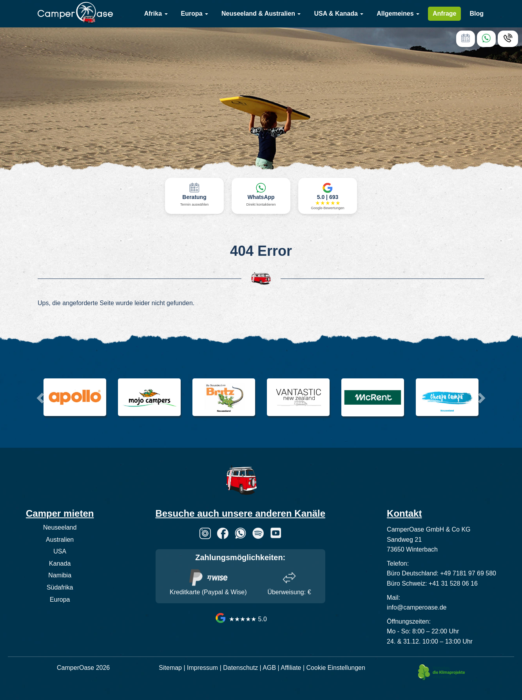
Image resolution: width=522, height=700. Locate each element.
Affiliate (291, 667)
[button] (39, 395)
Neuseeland (59, 527)
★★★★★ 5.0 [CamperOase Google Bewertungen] (240, 619)
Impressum (202, 667)
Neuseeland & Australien (261, 13)
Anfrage (444, 13)
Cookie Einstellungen (335, 667)
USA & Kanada (338, 13)
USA (59, 551)
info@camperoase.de (416, 607)
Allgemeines (398, 13)
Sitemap (170, 667)
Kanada (60, 563)
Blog (476, 13)
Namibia (59, 575)
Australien (60, 539)
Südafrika (60, 587)
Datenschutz (240, 667)
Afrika (156, 13)
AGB (269, 667)
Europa (194, 13)
